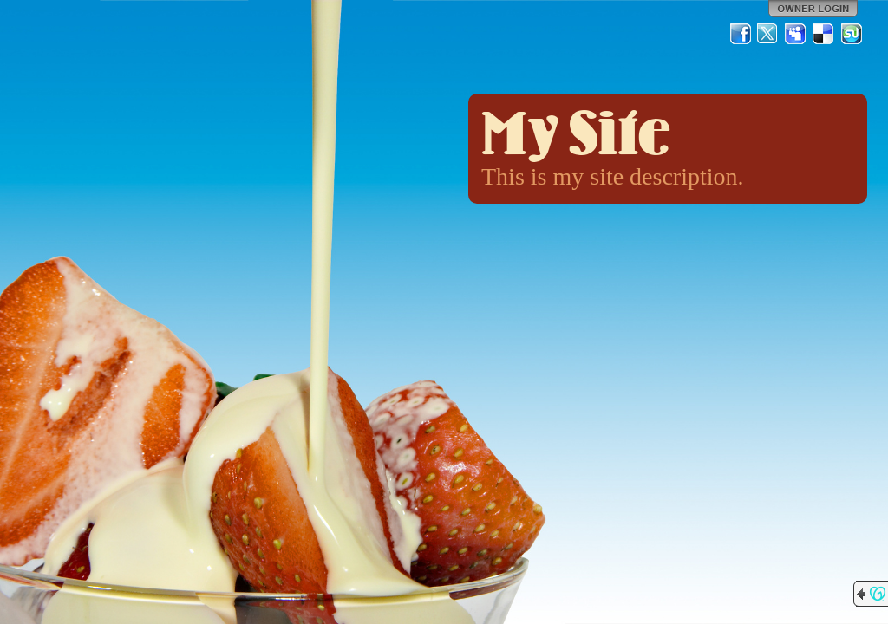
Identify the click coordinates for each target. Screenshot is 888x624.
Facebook (740, 34)
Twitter (768, 34)
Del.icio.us (824, 34)
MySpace (796, 34)
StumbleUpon (851, 34)
